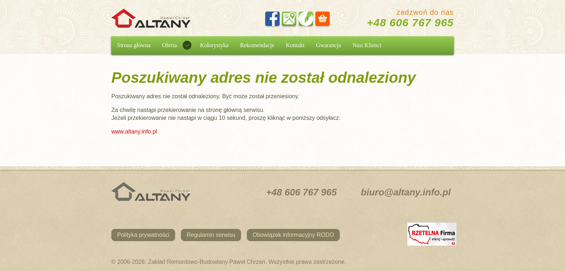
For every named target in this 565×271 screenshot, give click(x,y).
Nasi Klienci (366, 45)
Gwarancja (328, 45)
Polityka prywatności (143, 235)
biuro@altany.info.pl (406, 192)
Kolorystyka (214, 45)
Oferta (169, 45)
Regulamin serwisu (211, 235)
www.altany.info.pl (134, 131)
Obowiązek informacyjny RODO (293, 235)
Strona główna (134, 45)
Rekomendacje (257, 45)
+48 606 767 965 (410, 22)
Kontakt (295, 45)
